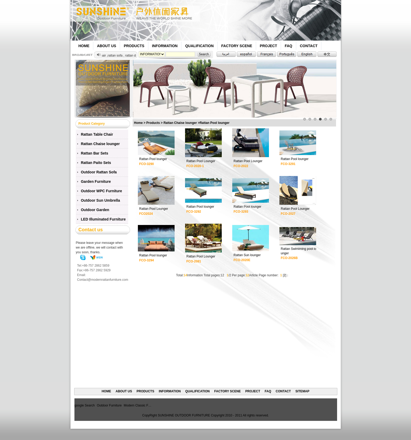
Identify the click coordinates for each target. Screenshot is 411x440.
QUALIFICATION (199, 46)
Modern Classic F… (137, 405)
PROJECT (268, 46)
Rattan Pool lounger (153, 159)
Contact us (90, 229)
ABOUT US (106, 46)
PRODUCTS (134, 46)
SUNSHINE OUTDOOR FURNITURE (184, 415)
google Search (84, 405)
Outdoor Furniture (109, 405)
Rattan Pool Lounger (200, 161)
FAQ (288, 46)
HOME (83, 46)
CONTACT (308, 46)
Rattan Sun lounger (247, 255)
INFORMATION (165, 46)
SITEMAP (302, 391)
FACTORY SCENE (236, 46)
